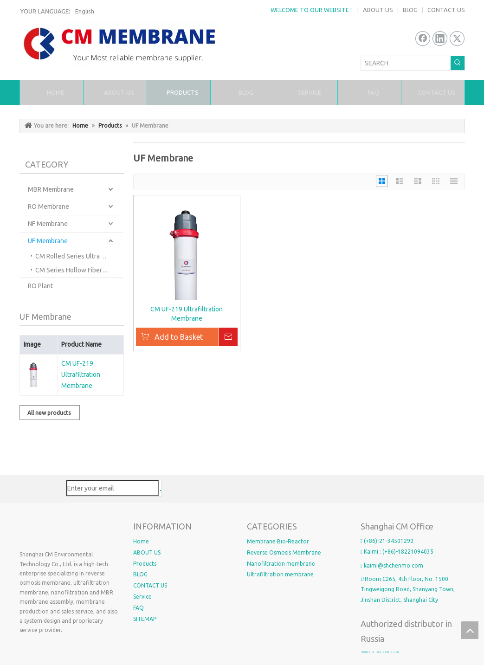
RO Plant (40, 286)
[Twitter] (457, 38)
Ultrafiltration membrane (280, 574)
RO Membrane (48, 206)
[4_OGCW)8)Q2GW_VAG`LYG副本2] (71, 530)
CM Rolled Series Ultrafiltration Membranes (79, 256)
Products (144, 564)
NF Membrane (48, 223)
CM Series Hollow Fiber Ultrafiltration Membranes (79, 270)
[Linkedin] (439, 38)
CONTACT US (446, 9)
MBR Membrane (51, 189)
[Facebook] (422, 38)
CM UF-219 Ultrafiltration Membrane (80, 374)
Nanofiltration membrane (281, 564)
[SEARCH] (406, 63)
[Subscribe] (160, 490)
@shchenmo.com (400, 565)
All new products (49, 413)
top (469, 630)
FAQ (138, 608)
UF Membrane (48, 241)
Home (141, 541)
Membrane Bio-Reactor (278, 541)
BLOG (410, 9)
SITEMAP (144, 619)
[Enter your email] (112, 488)
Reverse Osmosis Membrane (284, 552)
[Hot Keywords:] (458, 63)
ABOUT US (378, 9)
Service (142, 597)
